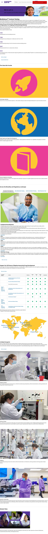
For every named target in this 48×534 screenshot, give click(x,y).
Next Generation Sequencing (3, 289)
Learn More (3, 235)
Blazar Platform (2, 287)
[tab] (8, 191)
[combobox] (26, 2)
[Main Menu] (2, 2)
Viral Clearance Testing (12, 296)
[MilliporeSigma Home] (7, 2)
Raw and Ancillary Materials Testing (14, 281)
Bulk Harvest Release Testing (13, 301)
